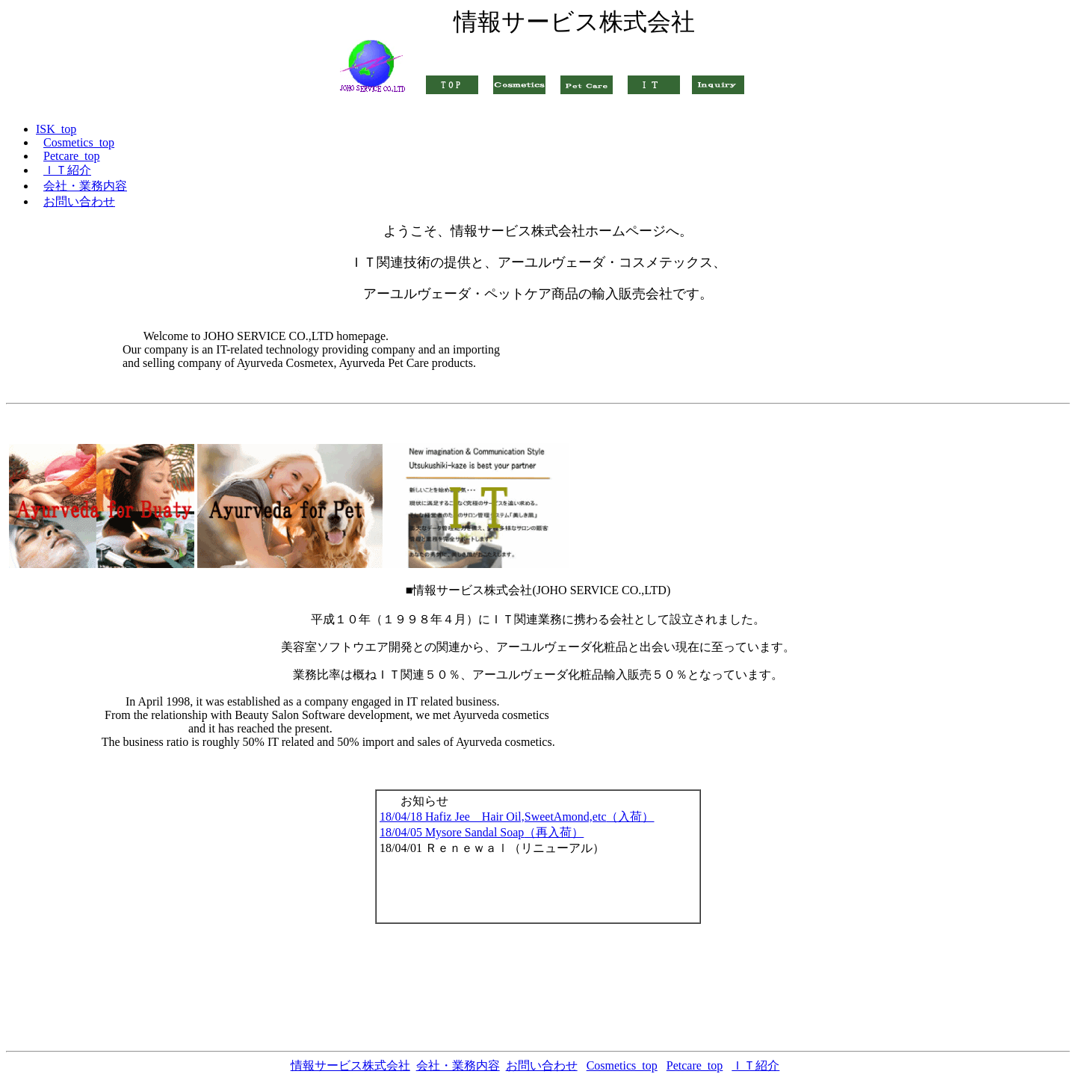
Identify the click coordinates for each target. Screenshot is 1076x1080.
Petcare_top (695, 1065)
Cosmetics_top (622, 1065)
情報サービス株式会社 (350, 1065)
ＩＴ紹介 (755, 1065)
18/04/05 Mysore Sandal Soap (482, 832)
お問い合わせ (542, 1065)
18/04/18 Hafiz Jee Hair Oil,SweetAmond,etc (517, 816)
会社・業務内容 (458, 1065)
